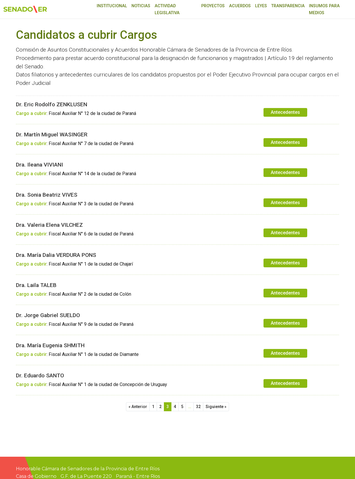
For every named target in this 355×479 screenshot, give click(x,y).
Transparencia (288, 5)
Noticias (140, 5)
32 (198, 406)
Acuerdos (240, 5)
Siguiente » (216, 406)
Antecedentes (285, 112)
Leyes (261, 5)
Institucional (112, 5)
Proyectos (213, 5)
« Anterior (138, 406)
